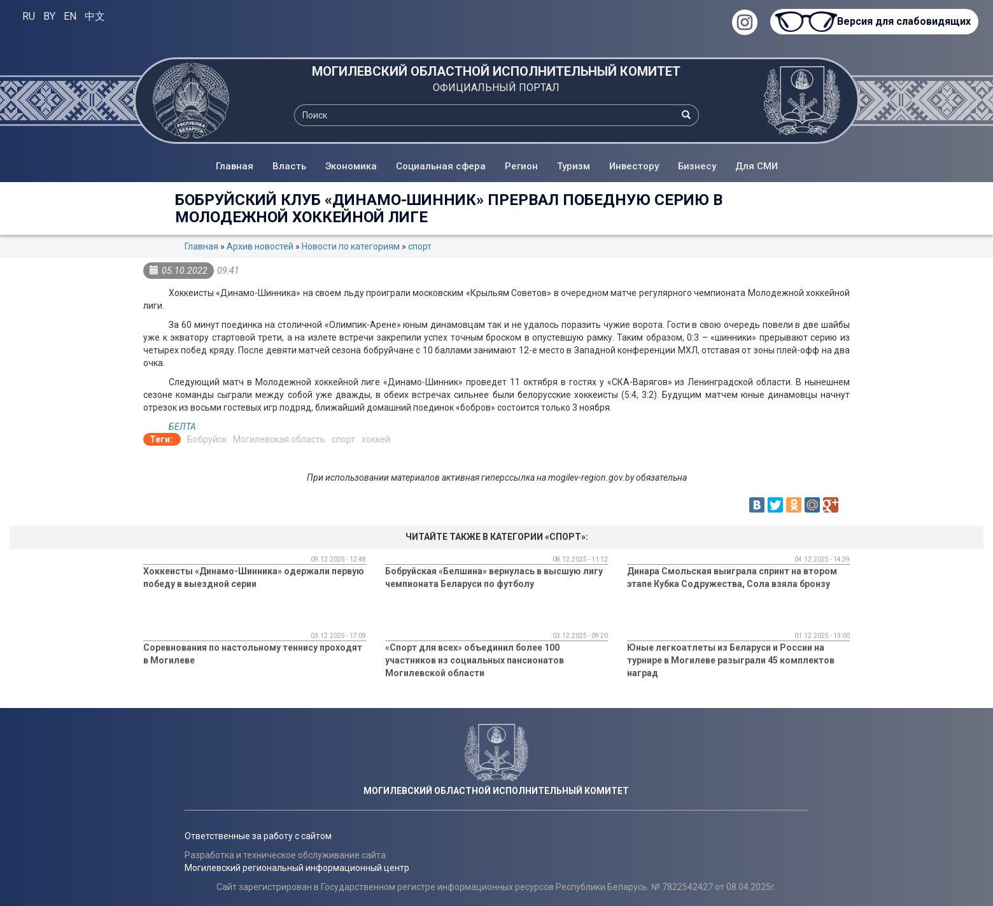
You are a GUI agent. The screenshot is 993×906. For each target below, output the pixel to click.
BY (49, 16)
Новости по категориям (351, 246)
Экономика (351, 166)
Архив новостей (260, 246)
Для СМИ (756, 166)
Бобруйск (207, 439)
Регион (521, 166)
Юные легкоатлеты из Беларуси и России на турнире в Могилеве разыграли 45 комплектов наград (731, 660)
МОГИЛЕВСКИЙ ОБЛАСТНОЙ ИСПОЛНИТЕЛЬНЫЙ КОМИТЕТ (496, 71)
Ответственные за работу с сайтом (258, 836)
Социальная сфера (441, 166)
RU (28, 16)
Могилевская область (279, 439)
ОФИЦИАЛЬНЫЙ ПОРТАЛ (496, 87)
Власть (289, 166)
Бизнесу (697, 166)
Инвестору (634, 166)
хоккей (376, 439)
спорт (420, 246)
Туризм (573, 166)
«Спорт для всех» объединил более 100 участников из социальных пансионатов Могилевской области (474, 660)
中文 (95, 16)
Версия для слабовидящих (904, 21)
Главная (234, 166)
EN (70, 16)
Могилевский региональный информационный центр (297, 868)
